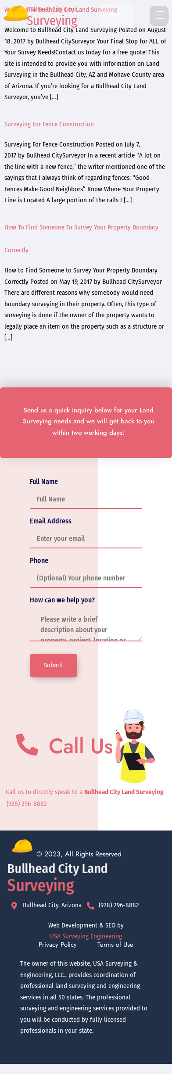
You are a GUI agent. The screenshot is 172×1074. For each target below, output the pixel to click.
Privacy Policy (58, 944)
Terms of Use (115, 944)
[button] (159, 16)
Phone (39, 560)
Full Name (44, 481)
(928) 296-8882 (27, 804)
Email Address (51, 521)
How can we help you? (62, 600)
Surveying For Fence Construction (49, 124)
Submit (53, 665)
